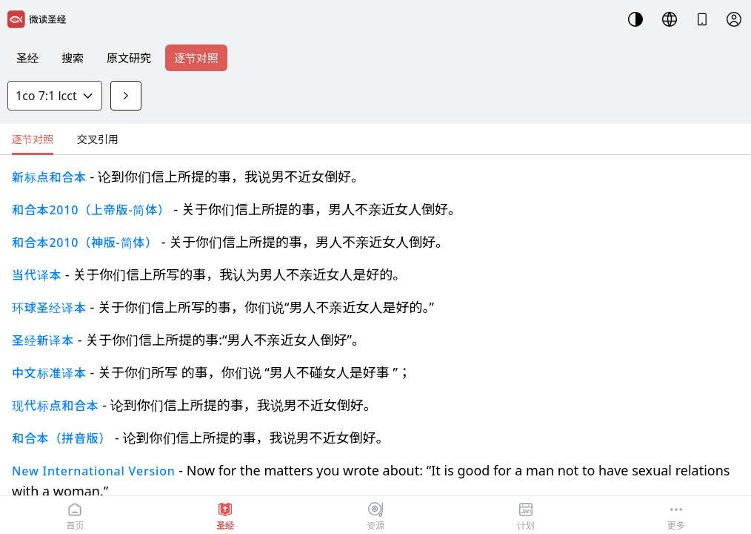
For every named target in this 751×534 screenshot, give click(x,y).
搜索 (72, 57)
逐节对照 (196, 57)
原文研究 (129, 57)
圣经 (27, 57)
